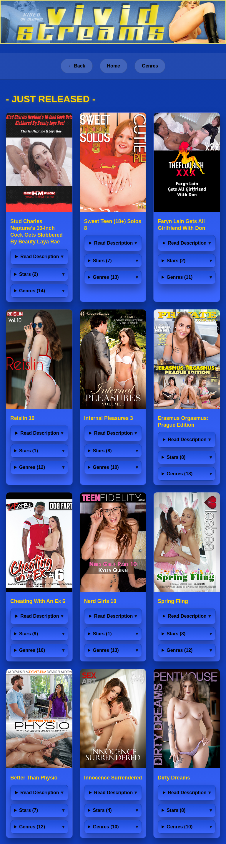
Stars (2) (28, 274)
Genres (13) (106, 277)
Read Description (39, 256)
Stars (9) (28, 633)
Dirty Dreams (174, 778)
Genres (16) (32, 650)
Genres (150, 65)
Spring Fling (173, 601)
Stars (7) (102, 260)
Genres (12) (32, 467)
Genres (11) (179, 277)
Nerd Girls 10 (100, 601)
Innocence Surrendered (113, 778)
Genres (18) (179, 473)
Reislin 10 (22, 418)
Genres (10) (106, 467)
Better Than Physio (33, 778)
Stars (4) (102, 810)
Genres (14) (32, 290)
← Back (76, 65)
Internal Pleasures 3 (108, 418)
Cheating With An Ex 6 (37, 601)
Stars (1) (28, 450)
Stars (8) (102, 450)
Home (113, 65)
